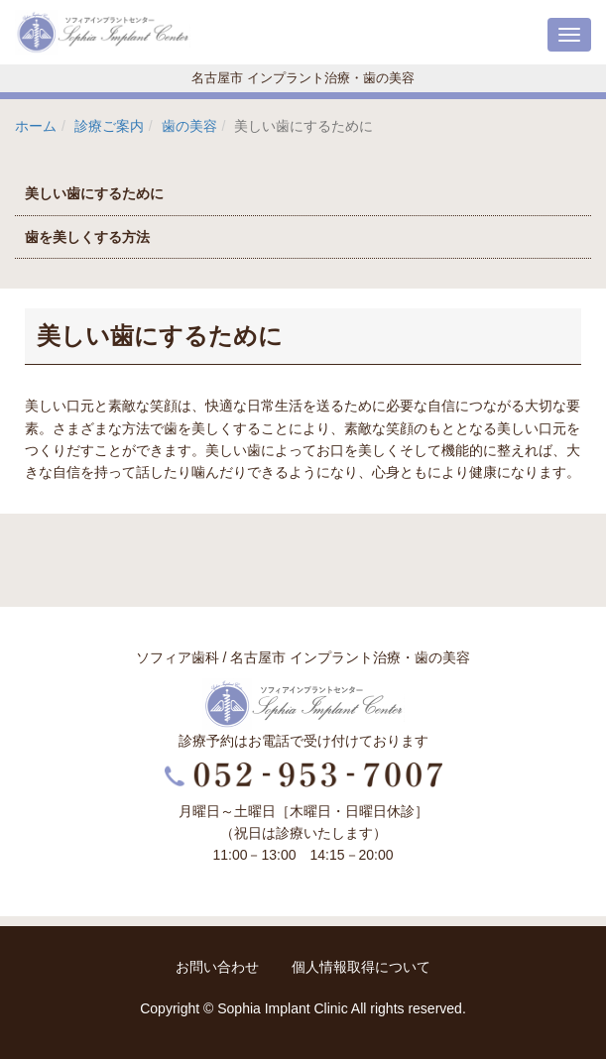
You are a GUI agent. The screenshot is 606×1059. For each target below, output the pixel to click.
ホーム (36, 126)
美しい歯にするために (94, 193)
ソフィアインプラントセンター (104, 32)
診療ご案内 (109, 126)
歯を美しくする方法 (87, 237)
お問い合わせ (219, 967)
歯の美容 (189, 126)
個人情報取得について (361, 967)
